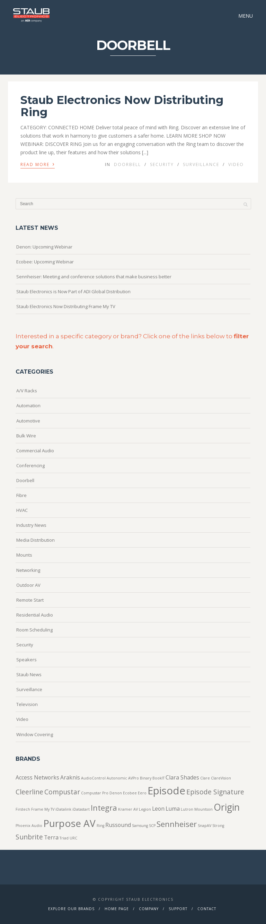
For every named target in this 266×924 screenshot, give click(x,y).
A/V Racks (26, 390)
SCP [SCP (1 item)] (152, 825)
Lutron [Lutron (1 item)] (187, 809)
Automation (28, 405)
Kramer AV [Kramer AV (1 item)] (128, 809)
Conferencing (30, 465)
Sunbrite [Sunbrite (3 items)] (29, 837)
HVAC (22, 510)
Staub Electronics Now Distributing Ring (121, 106)
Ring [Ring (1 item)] (100, 825)
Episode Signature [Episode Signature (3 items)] (215, 791)
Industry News (31, 525)
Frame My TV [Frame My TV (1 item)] (42, 809)
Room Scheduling (34, 630)
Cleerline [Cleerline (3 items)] (29, 791)
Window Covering (34, 734)
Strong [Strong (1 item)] (218, 825)
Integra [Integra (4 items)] (104, 807)
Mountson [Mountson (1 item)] (203, 809)
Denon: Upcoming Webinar (44, 247)
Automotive (28, 421)
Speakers (26, 659)
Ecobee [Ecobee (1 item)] (130, 793)
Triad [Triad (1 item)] (64, 838)
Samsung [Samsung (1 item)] (140, 825)
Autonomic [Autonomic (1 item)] (117, 778)
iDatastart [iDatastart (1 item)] (81, 809)
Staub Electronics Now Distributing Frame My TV (65, 306)
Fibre (21, 495)
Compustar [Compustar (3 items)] (62, 791)
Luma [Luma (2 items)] (173, 808)
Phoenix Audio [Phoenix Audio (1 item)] (29, 825)
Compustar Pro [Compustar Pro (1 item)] (94, 793)
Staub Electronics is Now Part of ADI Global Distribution (73, 291)
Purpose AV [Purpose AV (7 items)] (69, 823)
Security (162, 164)
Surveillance (201, 164)
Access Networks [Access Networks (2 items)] (37, 777)
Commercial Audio (35, 450)
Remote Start (30, 600)
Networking (28, 570)
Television (27, 704)
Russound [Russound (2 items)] (118, 825)
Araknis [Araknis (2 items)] (70, 777)
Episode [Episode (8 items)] (166, 790)
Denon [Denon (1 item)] (115, 793)
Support (178, 908)
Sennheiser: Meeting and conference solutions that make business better (93, 276)
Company (149, 908)
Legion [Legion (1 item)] (145, 809)
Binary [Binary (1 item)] (145, 778)
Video (236, 164)
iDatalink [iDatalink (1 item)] (63, 809)
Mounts (24, 555)
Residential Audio (34, 615)
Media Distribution (35, 540)
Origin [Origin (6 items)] (227, 807)
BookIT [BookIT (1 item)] (158, 778)
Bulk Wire (26, 436)
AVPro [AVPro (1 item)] (133, 778)
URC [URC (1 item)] (73, 838)
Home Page (117, 908)
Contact (206, 908)
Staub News (29, 674)
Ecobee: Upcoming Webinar (45, 262)
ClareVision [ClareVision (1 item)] (221, 778)
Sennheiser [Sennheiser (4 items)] (177, 824)
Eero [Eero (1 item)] (142, 793)
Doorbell (127, 164)
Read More (37, 164)
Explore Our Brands (71, 908)
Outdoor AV (28, 585)
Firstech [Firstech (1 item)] (23, 809)
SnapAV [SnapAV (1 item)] (204, 825)
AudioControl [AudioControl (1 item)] (93, 778)
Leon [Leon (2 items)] (158, 808)
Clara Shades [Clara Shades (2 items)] (182, 777)
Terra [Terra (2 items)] (51, 837)
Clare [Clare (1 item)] (205, 778)
